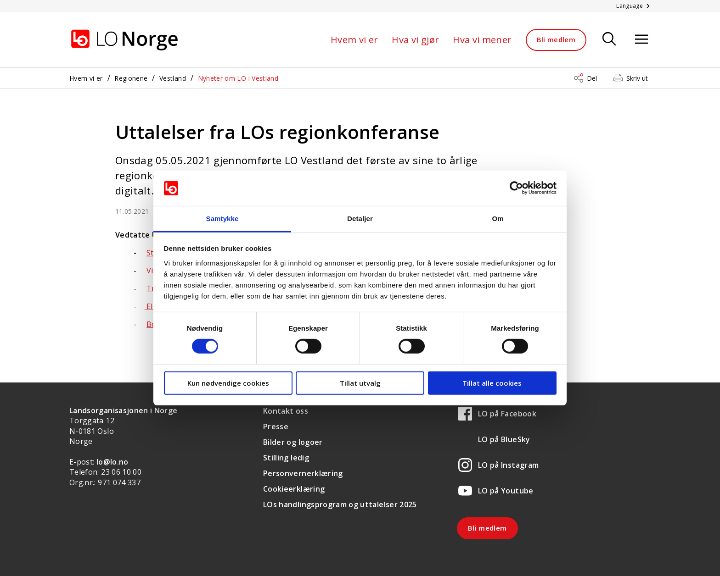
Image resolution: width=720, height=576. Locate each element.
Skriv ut (637, 78)
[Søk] (609, 40)
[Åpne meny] (641, 40)
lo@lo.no (112, 462)
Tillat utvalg (360, 382)
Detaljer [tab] (360, 218)
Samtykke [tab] (222, 218)
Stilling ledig (286, 458)
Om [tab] (497, 218)
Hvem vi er (354, 39)
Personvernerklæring (303, 473)
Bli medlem (556, 39)
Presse (275, 426)
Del (592, 78)
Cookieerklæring (294, 489)
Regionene (130, 78)
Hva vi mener (482, 39)
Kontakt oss (285, 411)
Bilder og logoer (293, 442)
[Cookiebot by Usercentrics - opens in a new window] (516, 188)
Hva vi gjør (415, 39)
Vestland (172, 78)
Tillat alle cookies (492, 382)
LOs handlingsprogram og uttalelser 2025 (340, 504)
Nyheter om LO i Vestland (238, 78)
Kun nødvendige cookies (228, 382)
